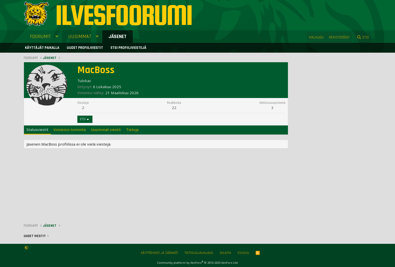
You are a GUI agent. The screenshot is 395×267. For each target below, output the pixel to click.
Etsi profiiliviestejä (128, 47)
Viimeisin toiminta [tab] (69, 129)
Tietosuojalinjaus (199, 253)
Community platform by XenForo (197, 262)
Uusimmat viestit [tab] (106, 129)
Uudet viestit (35, 236)
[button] (57, 36)
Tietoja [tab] (132, 129)
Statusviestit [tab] (37, 129)
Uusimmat (79, 36)
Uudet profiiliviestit (85, 47)
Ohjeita (225, 253)
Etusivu (243, 253)
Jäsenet (117, 36)
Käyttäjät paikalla (42, 47)
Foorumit (40, 36)
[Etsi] (362, 37)
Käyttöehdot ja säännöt (159, 253)
